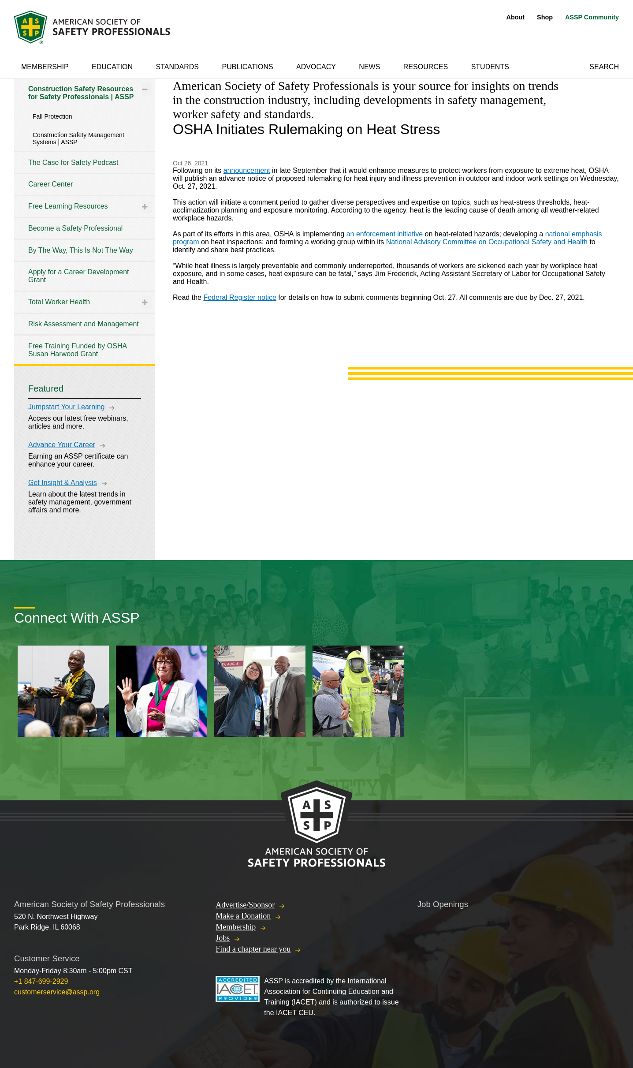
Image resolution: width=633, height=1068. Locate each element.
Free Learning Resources (68, 206)
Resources (425, 67)
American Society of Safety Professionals (93, 27)
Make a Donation (243, 915)
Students (490, 67)
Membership (45, 67)
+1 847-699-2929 (41, 981)
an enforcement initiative (384, 234)
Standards (177, 67)
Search (604, 67)
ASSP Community (592, 17)
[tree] (84, 221)
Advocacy (316, 67)
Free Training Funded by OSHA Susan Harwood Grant (77, 350)
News (369, 67)
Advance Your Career (61, 444)
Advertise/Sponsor (245, 904)
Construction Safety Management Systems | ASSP (78, 138)
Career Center (50, 184)
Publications (247, 67)
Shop (545, 17)
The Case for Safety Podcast (73, 162)
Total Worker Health (59, 302)
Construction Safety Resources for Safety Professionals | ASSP (81, 93)
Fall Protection (52, 116)
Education (112, 67)
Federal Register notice (239, 297)
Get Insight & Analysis (62, 482)
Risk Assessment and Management (83, 324)
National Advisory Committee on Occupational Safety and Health (487, 242)
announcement (246, 170)
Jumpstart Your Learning (66, 407)
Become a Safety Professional (75, 228)
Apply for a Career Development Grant (78, 276)
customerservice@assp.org (57, 992)
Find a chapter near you (253, 949)
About (515, 17)
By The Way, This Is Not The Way (80, 250)
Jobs (223, 938)
